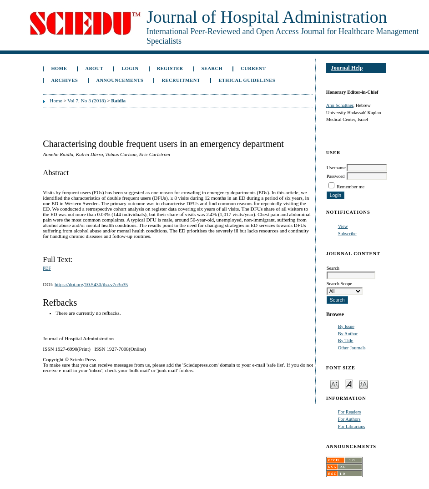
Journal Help (347, 68)
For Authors (349, 419)
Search (212, 68)
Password (336, 176)
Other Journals (352, 347)
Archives (64, 80)
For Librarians (351, 426)
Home (59, 68)
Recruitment (181, 80)
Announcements (120, 80)
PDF (46, 268)
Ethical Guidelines (246, 80)
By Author (348, 333)
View (343, 226)
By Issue (346, 326)
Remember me (350, 186)
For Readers (349, 411)
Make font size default (348, 383)
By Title (345, 340)
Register (170, 68)
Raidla (118, 100)
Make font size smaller (334, 383)
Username (336, 167)
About (95, 68)
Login (129, 68)
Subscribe (347, 233)
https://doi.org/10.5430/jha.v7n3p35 (91, 284)
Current (253, 68)
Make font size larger (363, 383)
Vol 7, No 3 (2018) (86, 100)
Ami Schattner (339, 105)
